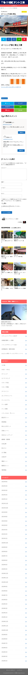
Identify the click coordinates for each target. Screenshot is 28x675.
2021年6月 (4, 521)
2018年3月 (4, 656)
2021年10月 (5, 508)
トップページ (19, 670)
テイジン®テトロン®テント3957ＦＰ (11, 87)
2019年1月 (4, 617)
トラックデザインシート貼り (9, 344)
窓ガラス (4, 448)
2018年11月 (5, 625)
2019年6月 (4, 599)
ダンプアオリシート (7, 395)
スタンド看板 (5, 387)
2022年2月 (4, 494)
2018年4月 (4, 652)
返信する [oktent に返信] (21, 150)
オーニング (5, 98)
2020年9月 (4, 547)
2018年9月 (4, 634)
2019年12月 (5, 573)
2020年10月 (5, 542)
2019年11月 (5, 577)
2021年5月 (4, 525)
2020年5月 (4, 564)
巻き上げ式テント (6, 426)
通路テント (5, 461)
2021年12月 (5, 503)
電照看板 (4, 470)
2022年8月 (4, 481)
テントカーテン (6, 400)
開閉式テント (5, 465)
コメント (3, 167)
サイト (2, 193)
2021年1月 (4, 538)
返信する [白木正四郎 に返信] (21, 132)
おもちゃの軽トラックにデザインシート (12, 353)
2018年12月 (5, 621)
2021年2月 (4, 534)
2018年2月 (4, 660)
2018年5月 (4, 647)
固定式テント (5, 417)
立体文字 (4, 456)
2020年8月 (4, 551)
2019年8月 (4, 591)
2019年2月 (4, 612)
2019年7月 (4, 595)
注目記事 (4, 443)
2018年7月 (4, 643)
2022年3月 (4, 490)
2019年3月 (4, 608)
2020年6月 (4, 560)
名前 (2, 182)
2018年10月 (5, 630)
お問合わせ (14, 5)
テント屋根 (5, 408)
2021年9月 (4, 512)
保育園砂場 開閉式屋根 (8, 349)
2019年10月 (5, 582)
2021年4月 (4, 529)
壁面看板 (4, 422)
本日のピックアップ (7, 435)
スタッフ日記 (5, 382)
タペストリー (5, 391)
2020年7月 (4, 556)
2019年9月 (4, 586)
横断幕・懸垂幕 (6, 439)
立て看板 (4, 452)
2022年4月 (4, 486)
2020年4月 (4, 569)
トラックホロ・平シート (8, 413)
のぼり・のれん (6, 369)
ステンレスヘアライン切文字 (9, 336)
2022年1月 (4, 499)
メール (3, 187)
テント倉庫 (5, 404)
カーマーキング (6, 378)
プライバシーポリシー (10, 670)
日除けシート (5, 430)
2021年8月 (4, 516)
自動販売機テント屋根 (8, 340)
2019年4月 (4, 604)
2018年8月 (4, 639)
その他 (3, 365)
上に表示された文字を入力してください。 (11, 206)
